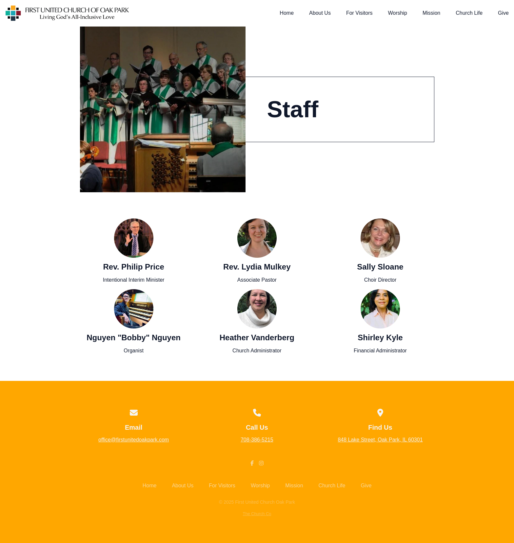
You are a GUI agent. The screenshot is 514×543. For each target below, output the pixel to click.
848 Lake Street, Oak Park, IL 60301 (380, 439)
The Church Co (257, 513)
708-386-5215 (257, 439)
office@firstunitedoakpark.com (133, 439)
